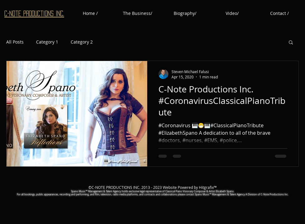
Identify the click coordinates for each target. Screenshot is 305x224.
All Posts (15, 42)
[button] (291, 43)
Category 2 (82, 42)
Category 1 (47, 42)
